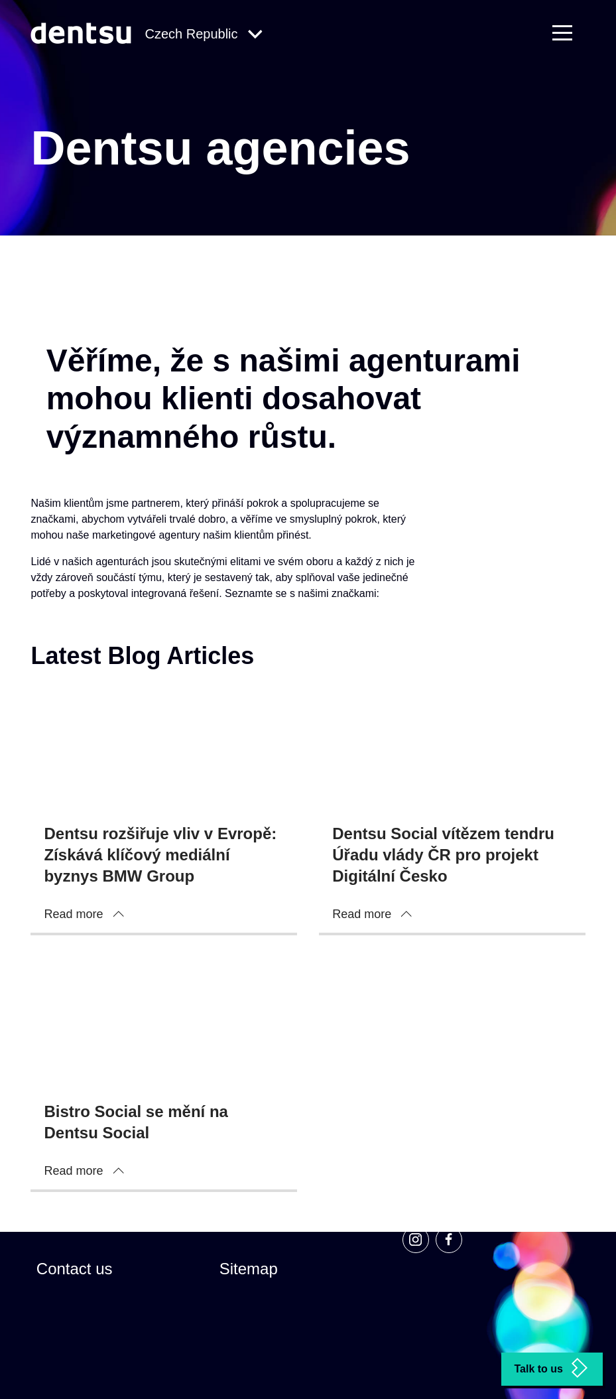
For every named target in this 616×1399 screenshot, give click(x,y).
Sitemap (248, 1269)
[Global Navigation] (203, 34)
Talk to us (552, 1368)
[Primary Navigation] (568, 33)
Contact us (74, 1269)
